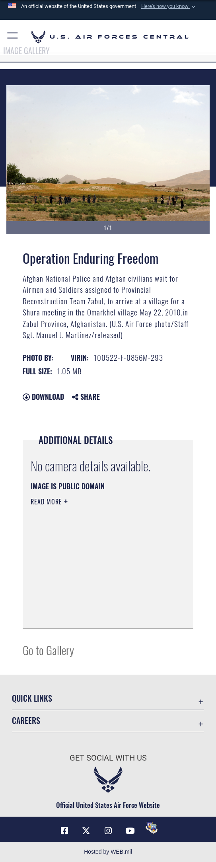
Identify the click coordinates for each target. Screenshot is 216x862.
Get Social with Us (108, 758)
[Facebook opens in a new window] (64, 831)
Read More (47, 501)
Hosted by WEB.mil (108, 851)
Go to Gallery (48, 649)
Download (43, 396)
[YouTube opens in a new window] (130, 831)
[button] (169, 6)
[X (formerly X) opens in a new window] (86, 831)
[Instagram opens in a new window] (108, 831)
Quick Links (32, 698)
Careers (26, 720)
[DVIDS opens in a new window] (152, 828)
